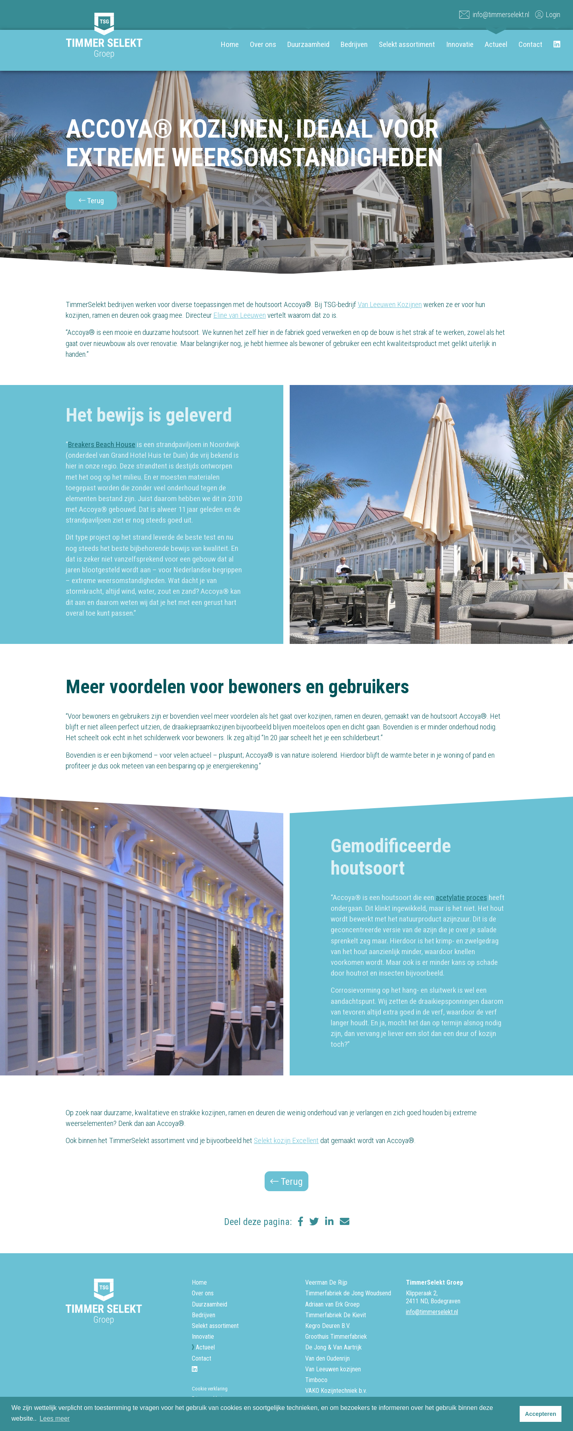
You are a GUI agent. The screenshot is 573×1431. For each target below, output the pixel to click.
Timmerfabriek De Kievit (335, 1315)
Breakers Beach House (101, 444)
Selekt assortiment (407, 44)
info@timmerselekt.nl (494, 14)
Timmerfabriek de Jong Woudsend (348, 1293)
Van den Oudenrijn (327, 1358)
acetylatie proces (461, 897)
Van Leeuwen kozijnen (333, 1369)
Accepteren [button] (540, 1414)
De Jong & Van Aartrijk (333, 1347)
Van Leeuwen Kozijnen (390, 304)
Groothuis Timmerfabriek (336, 1336)
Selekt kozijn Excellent (286, 1140)
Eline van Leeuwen (239, 315)
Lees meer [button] (55, 1418)
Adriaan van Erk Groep (332, 1304)
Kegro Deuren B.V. (327, 1326)
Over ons (263, 44)
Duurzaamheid (308, 44)
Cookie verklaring (210, 1389)
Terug (91, 200)
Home (230, 44)
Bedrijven (354, 44)
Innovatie (460, 44)
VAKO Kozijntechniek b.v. (336, 1390)
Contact (530, 44)
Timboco (316, 1380)
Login (547, 14)
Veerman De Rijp (326, 1282)
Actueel (496, 44)
